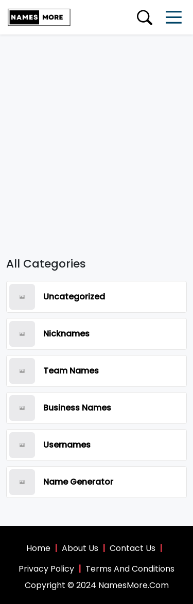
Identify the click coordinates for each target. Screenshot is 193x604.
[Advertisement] (96, 136)
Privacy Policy (46, 569)
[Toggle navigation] (174, 17)
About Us (80, 548)
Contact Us (132, 548)
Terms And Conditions (129, 569)
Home (38, 548)
